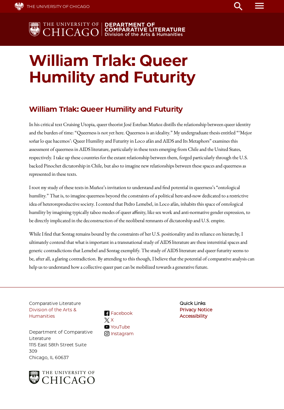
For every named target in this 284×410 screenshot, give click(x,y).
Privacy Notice (196, 310)
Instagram (122, 333)
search (238, 6)
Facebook (121, 313)
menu (259, 5)
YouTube (120, 327)
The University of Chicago (58, 6)
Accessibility (193, 316)
